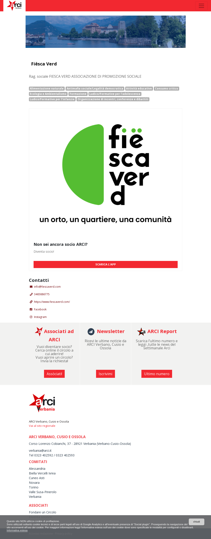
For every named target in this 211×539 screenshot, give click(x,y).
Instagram (40, 317)
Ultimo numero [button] (156, 373)
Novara (34, 482)
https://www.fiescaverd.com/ (52, 302)
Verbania (35, 496)
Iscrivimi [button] (105, 373)
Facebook (40, 309)
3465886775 (42, 294)
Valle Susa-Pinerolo (42, 492)
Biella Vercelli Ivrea (42, 473)
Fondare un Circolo (42, 512)
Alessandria (37, 468)
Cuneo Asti (36, 478)
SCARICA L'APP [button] (105, 264)
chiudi (196, 521)
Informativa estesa (46, 530)
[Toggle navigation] (201, 5)
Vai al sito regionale (42, 426)
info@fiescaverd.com (47, 287)
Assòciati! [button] (54, 373)
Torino (33, 487)
